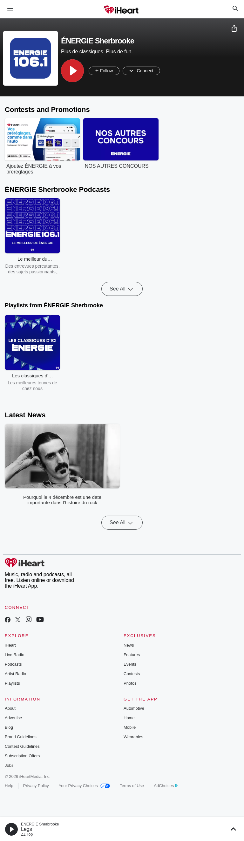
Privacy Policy (36, 785)
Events (130, 664)
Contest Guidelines (22, 746)
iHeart (10, 645)
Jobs (9, 765)
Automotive (134, 708)
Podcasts (13, 664)
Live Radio (14, 654)
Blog (9, 727)
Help (9, 785)
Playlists (12, 683)
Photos (130, 683)
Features (132, 654)
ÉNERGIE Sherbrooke (40, 824)
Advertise (13, 717)
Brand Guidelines (21, 736)
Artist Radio (15, 673)
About (10, 708)
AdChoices (166, 785)
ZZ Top (27, 834)
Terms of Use (132, 785)
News (129, 645)
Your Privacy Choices (84, 785)
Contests (132, 673)
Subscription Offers (22, 755)
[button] (72, 70)
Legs (26, 829)
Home (129, 717)
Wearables (133, 736)
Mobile (130, 727)
